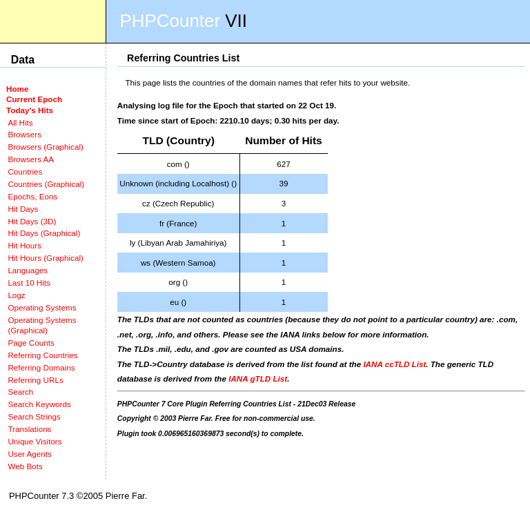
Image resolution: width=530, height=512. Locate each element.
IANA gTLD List (257, 378)
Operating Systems (42, 307)
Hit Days (23, 208)
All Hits (20, 122)
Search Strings (34, 416)
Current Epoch (34, 99)
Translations (29, 428)
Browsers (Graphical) (45, 146)
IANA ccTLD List (394, 364)
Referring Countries (42, 355)
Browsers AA (31, 159)
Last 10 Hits (29, 282)
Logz (16, 295)
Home (17, 88)
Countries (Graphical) (46, 183)
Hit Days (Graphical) (44, 232)
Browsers (24, 134)
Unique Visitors (34, 441)
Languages (28, 270)
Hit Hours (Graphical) (45, 257)
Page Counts (31, 342)
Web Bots (25, 466)
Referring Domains (41, 367)
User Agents (30, 453)
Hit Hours (24, 245)
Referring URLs (35, 379)
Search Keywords (39, 404)
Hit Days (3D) (32, 221)
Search (20, 391)
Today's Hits (29, 110)
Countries (25, 171)
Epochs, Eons (32, 196)
